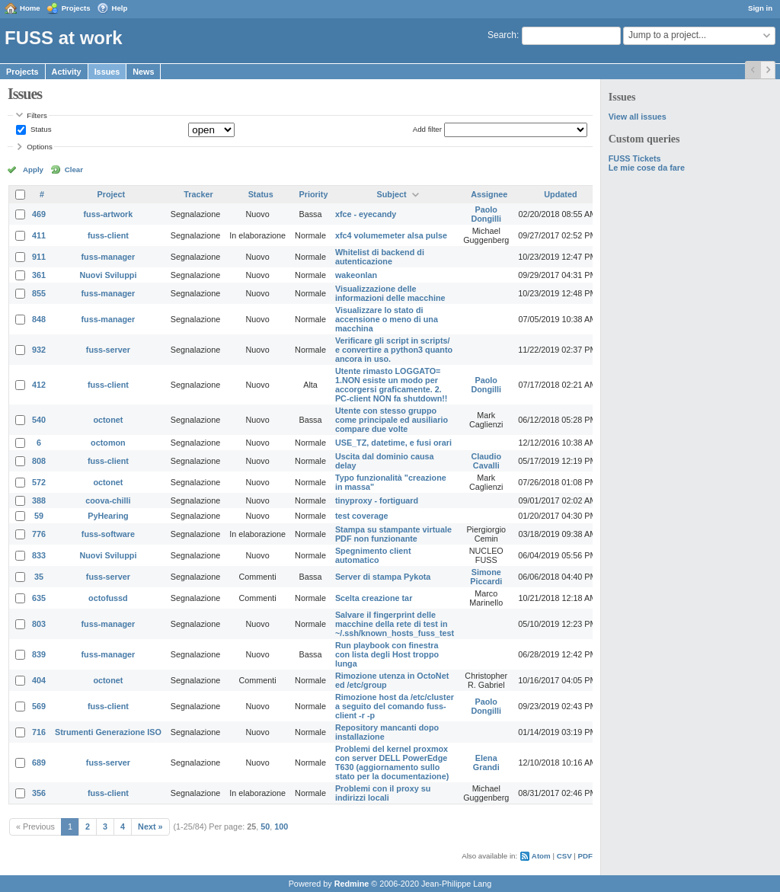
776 (39, 534)
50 (265, 826)
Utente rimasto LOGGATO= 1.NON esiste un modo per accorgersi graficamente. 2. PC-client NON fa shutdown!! (391, 384)
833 (39, 555)
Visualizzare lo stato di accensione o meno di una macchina (386, 319)
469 (39, 214)
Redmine (351, 883)
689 (39, 762)
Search (502, 35)
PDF (585, 856)
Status (39, 129)
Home (30, 8)
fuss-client (108, 235)
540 (39, 419)
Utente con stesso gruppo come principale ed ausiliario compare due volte (391, 419)
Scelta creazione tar (373, 598)
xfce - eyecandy (365, 214)
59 (38, 515)
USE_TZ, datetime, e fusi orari (393, 442)
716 (39, 732)
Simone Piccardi (486, 576)
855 (39, 293)
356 (39, 793)
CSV (564, 856)
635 (39, 598)
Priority (313, 194)
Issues (107, 71)
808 (39, 460)
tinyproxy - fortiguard (376, 500)
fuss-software (108, 534)
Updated (560, 194)
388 (39, 500)
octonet (108, 419)
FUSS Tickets (635, 158)
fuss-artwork (108, 214)
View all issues (638, 116)
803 (39, 623)
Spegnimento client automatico (373, 555)
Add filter (427, 129)
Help (120, 8)
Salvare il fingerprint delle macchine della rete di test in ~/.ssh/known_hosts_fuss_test (394, 624)
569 (39, 706)
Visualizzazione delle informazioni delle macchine (390, 293)
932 (39, 349)
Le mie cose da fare (647, 167)
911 (39, 256)
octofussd (108, 598)
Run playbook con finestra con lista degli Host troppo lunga (387, 654)
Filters (36, 115)
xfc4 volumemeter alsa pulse (391, 235)
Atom (541, 856)
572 (39, 482)
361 (39, 275)
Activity (67, 71)
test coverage (361, 515)
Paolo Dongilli (486, 214)
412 (39, 384)
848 (39, 319)
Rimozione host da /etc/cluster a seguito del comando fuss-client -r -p (394, 706)
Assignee (489, 194)
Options (40, 146)
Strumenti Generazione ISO (108, 732)
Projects (76, 8)
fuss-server (108, 349)
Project (112, 194)
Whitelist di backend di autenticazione (379, 257)
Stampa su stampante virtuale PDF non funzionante (393, 534)
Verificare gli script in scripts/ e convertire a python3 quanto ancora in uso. (393, 349)
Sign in (760, 8)
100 (281, 826)
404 (39, 680)
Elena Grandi (486, 762)
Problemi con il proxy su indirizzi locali (382, 793)
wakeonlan (356, 275)
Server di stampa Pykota (382, 576)
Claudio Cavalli (486, 461)
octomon (108, 442)
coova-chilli (107, 500)
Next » (150, 826)
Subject (392, 194)
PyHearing (108, 515)
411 (39, 235)
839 (39, 654)
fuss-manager (109, 256)
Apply (33, 169)
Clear (74, 169)
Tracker (198, 194)
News (143, 71)
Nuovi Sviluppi (107, 275)
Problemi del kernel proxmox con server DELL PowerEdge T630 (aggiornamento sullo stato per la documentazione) (392, 762)
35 (38, 576)
